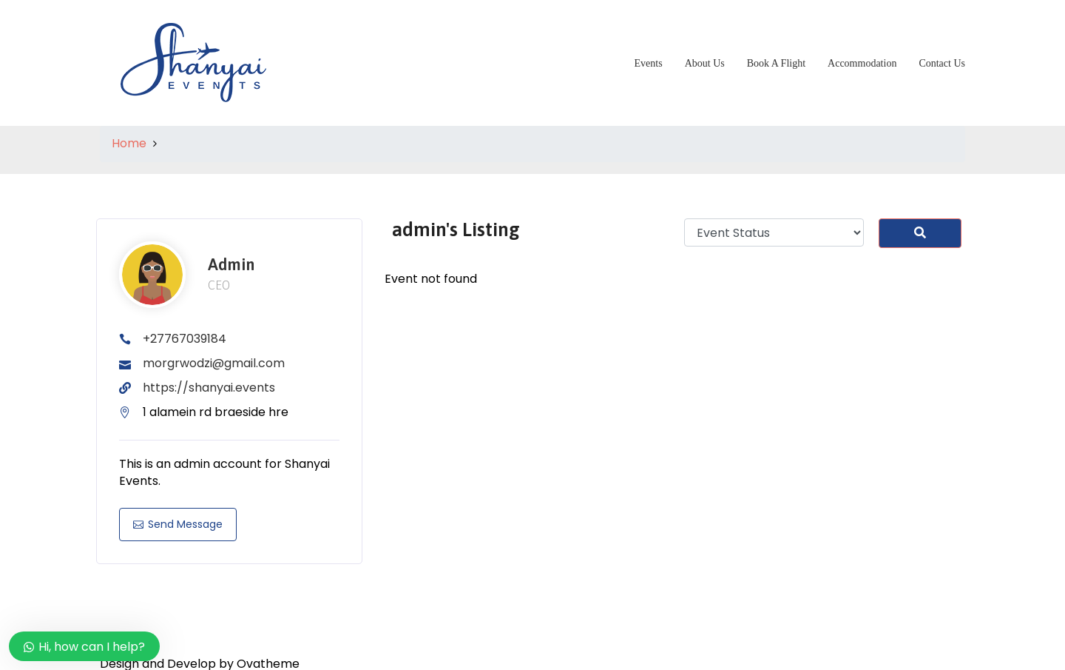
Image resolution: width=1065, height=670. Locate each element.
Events (649, 63)
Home (129, 143)
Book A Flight (776, 63)
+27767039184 (184, 338)
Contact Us (942, 63)
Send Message (178, 524)
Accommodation (862, 63)
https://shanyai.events (209, 387)
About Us (705, 63)
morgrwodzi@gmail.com (214, 363)
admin (231, 264)
